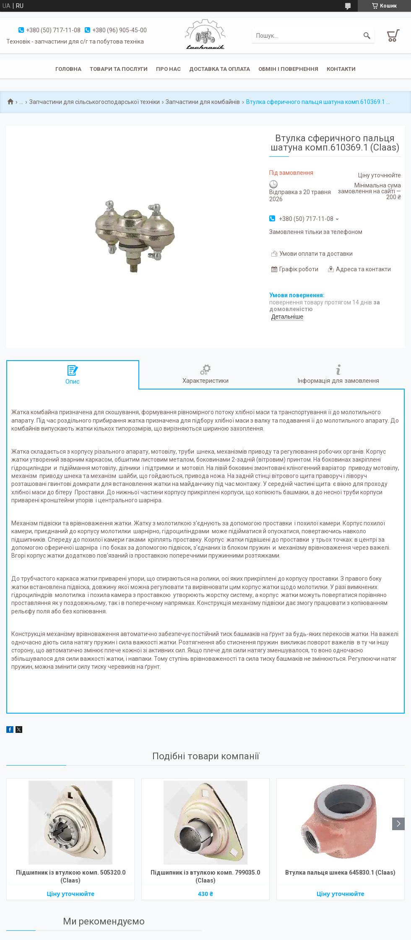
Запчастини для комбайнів (203, 102)
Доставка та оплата (219, 69)
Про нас (168, 69)
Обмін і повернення (288, 69)
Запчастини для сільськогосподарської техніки (94, 102)
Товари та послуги (119, 69)
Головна (68, 69)
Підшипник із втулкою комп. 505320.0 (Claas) (70, 876)
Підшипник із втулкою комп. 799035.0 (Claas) (205, 876)
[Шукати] (367, 35)
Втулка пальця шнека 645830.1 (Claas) (340, 872)
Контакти (341, 69)
